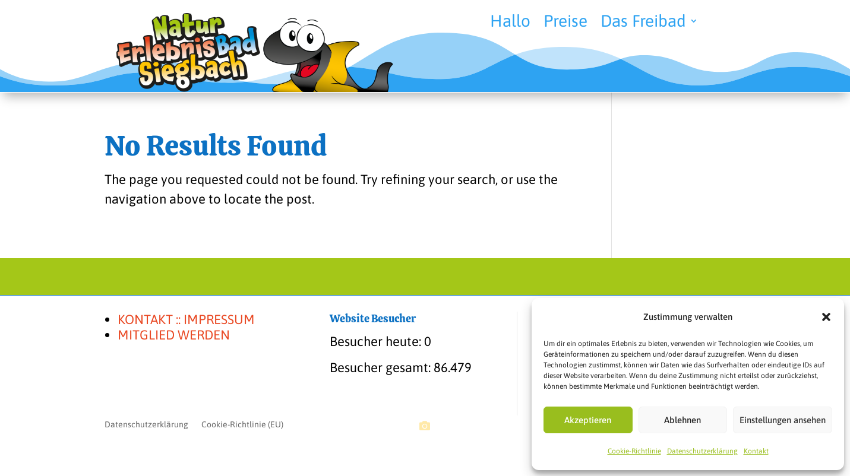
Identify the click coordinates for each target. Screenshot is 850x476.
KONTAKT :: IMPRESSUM (186, 319)
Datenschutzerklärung (702, 451)
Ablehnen (682, 420)
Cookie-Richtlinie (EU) (242, 424)
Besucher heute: (377, 341)
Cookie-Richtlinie (634, 451)
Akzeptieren (587, 420)
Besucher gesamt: (382, 367)
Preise (565, 23)
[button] (826, 317)
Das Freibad (643, 23)
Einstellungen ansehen (783, 420)
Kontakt (756, 451)
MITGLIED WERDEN (174, 334)
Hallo (510, 23)
